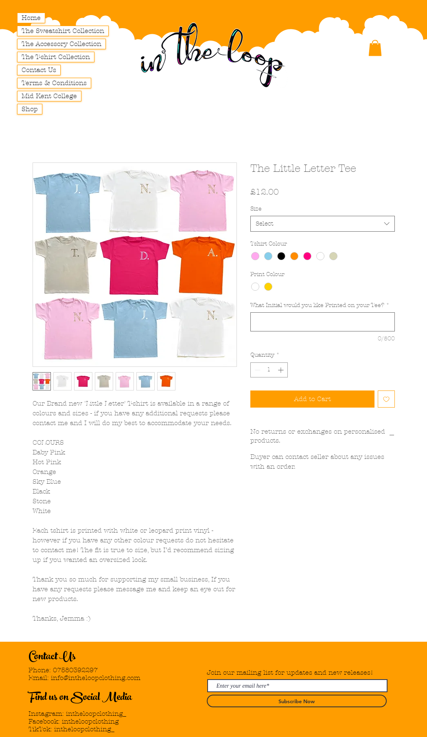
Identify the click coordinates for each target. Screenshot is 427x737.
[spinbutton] (269, 370)
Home (31, 18)
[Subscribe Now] (297, 701)
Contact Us (39, 70)
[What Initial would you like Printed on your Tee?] (322, 322)
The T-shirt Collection (56, 57)
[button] (375, 48)
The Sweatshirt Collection (63, 31)
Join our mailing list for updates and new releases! (290, 672)
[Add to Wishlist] (386, 399)
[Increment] (281, 370)
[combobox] (322, 224)
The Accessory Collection (61, 44)
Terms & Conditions (54, 83)
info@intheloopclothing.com (95, 678)
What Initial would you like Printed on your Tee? (320, 305)
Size (256, 208)
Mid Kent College (49, 96)
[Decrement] (257, 370)
